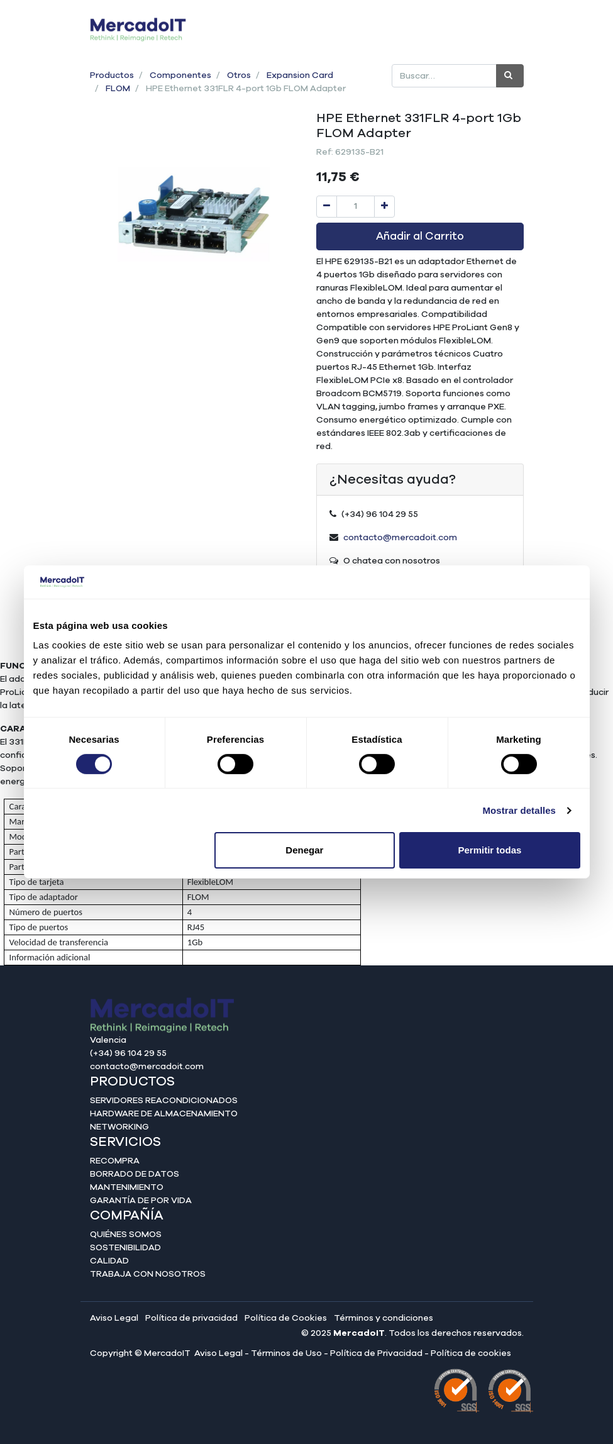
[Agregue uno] (384, 207)
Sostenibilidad (125, 1247)
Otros (239, 75)
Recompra (115, 1161)
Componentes (180, 75)
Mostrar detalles (519, 810)
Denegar (304, 850)
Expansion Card (300, 75)
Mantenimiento (126, 1187)
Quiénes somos (126, 1234)
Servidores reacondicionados (164, 1100)
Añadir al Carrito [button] (420, 236)
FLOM (118, 88)
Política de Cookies (286, 1318)
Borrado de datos (134, 1174)
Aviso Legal (114, 1318)
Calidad (109, 1261)
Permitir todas (490, 850)
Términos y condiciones (383, 1318)
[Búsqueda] (510, 75)
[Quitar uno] (326, 207)
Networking (119, 1127)
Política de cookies (471, 1353)
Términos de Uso (286, 1353)
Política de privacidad (191, 1318)
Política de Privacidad (376, 1353)
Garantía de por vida (141, 1200)
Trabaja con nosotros (148, 1274)
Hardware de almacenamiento (164, 1113)
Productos (112, 75)
